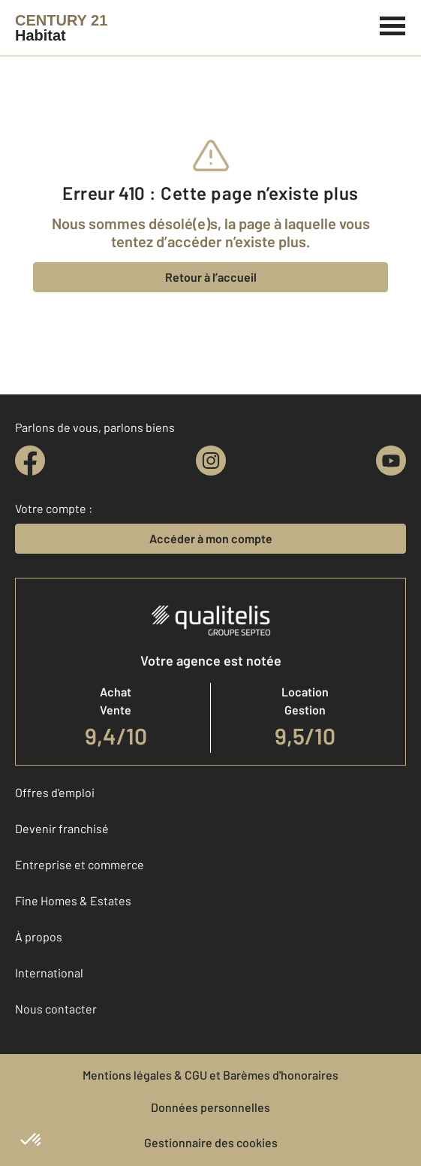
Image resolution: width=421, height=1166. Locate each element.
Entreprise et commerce (79, 864)
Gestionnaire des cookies (211, 1142)
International (49, 972)
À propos (38, 936)
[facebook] (30, 461)
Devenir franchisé (62, 828)
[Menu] (393, 24)
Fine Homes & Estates (73, 900)
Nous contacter (56, 1008)
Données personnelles (210, 1107)
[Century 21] (61, 28)
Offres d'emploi (55, 792)
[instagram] (211, 461)
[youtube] (391, 461)
